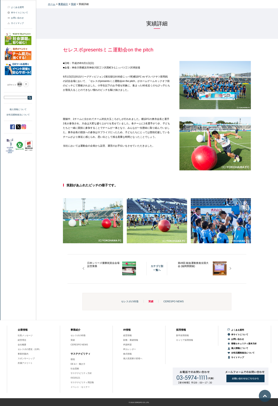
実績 (73, 4)
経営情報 (127, 335)
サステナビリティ (80, 353)
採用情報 (181, 329)
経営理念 (22, 340)
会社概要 (22, 344)
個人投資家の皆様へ (132, 358)
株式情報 (127, 354)
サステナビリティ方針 (81, 373)
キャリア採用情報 (184, 340)
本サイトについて (19, 12)
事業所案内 (23, 354)
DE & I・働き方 (78, 364)
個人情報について (18, 109)
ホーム (51, 4)
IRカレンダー (129, 349)
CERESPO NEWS (173, 301)
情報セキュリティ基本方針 (244, 343)
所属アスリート (25, 363)
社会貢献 (75, 368)
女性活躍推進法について (18, 114)
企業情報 (23, 329)
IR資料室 (127, 344)
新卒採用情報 (182, 335)
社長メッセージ (25, 335)
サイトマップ (17, 23)
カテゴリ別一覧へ (157, 268)
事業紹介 (63, 4)
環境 (73, 359)
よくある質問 (17, 7)
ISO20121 (75, 378)
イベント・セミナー (80, 387)
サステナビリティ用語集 (82, 382)
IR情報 (127, 329)
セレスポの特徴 (129, 301)
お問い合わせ (17, 18)
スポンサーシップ (26, 358)
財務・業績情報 (130, 340)
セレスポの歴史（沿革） (29, 349)
